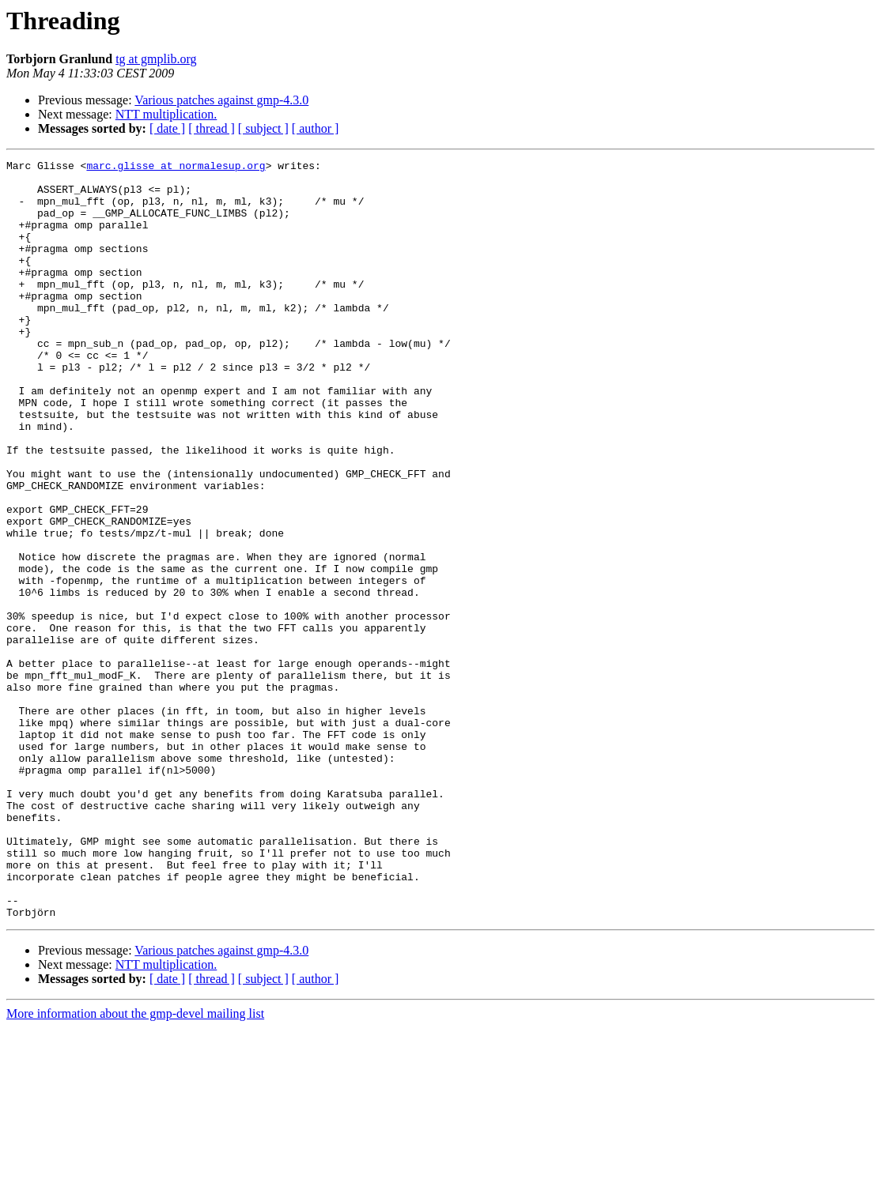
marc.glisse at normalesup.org (175, 167)
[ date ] (167, 128)
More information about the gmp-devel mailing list (135, 1165)
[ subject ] (263, 128)
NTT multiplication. (166, 114)
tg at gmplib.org (155, 59)
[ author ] (315, 128)
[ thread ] (211, 128)
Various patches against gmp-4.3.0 (221, 100)
